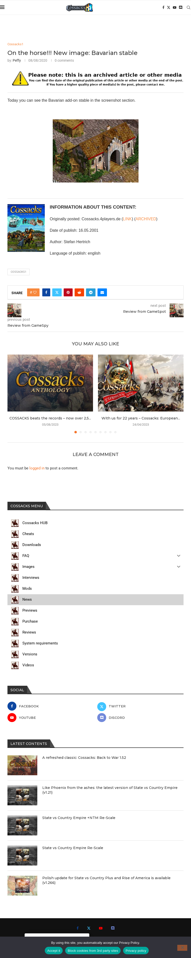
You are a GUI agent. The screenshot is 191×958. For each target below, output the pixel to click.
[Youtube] (174, 7)
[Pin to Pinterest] (68, 292)
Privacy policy (136, 951)
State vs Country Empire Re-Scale (72, 848)
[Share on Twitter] (57, 292)
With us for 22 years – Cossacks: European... (140, 418)
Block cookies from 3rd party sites (93, 951)
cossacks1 (18, 272)
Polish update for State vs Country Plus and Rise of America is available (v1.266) (106, 880)
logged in (37, 468)
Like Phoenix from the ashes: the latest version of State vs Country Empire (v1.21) (110, 790)
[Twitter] (168, 7)
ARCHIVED (146, 219)
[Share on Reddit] (79, 292)
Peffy (17, 60)
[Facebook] (163, 7)
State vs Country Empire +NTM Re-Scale (78, 818)
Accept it (53, 951)
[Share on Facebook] (46, 292)
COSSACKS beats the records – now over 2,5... (50, 418)
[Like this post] (35, 292)
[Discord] (180, 7)
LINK (127, 219)
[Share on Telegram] (91, 292)
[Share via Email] (102, 292)
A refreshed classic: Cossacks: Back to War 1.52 (84, 757)
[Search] (188, 7)
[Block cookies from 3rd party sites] (182, 948)
